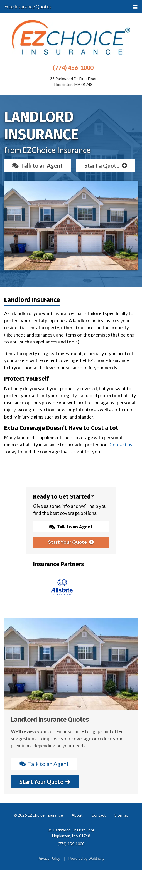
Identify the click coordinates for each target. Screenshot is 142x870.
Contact (98, 815)
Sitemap (121, 815)
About (77, 815)
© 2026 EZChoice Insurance (38, 815)
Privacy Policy (49, 858)
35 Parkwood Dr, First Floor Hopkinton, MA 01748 (71, 832)
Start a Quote (105, 165)
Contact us (120, 445)
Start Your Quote (71, 542)
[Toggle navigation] (135, 6)
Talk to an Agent (37, 165)
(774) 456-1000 (73, 67)
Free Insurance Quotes (28, 6)
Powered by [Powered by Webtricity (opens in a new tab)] (86, 858)
